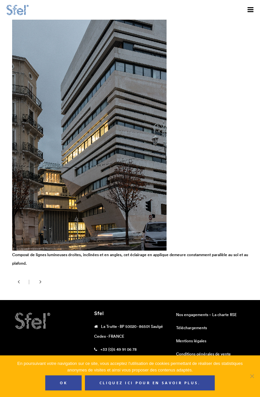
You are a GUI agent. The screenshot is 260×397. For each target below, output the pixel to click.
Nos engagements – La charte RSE (206, 314)
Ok (63, 382)
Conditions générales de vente (203, 354)
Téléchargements (191, 328)
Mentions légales (191, 341)
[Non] (252, 376)
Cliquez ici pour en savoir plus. (149, 382)
